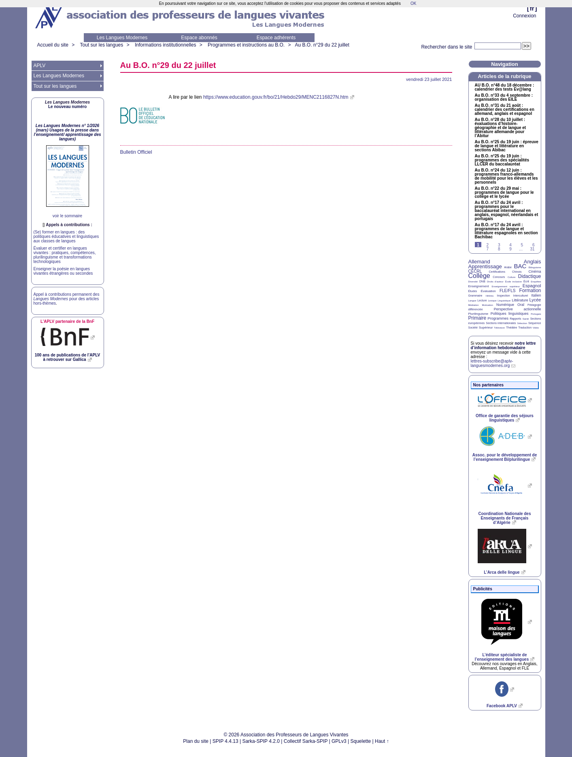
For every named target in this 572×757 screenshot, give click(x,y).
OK (413, 3)
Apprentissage (485, 266)
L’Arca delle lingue (501, 572)
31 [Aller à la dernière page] (532, 249)
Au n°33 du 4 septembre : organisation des (504, 97)
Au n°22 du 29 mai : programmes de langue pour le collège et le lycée (504, 193)
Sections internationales (501, 323)
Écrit (526, 281)
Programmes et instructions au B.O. (246, 45)
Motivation (487, 305)
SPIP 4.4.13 (225, 741)
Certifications (497, 271)
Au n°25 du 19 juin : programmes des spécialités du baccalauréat (502, 160)
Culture (511, 277)
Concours (499, 277)
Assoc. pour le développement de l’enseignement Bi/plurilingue (504, 457)
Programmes (497, 318)
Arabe (508, 267)
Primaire (477, 318)
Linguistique (504, 300)
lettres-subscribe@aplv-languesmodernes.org (492, 363)
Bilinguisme (535, 267)
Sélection (522, 323)
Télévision (499, 328)
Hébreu (490, 296)
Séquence (534, 323)
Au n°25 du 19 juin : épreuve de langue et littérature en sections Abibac (506, 146)
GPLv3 (339, 741)
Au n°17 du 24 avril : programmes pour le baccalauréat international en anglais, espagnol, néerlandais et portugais (506, 211)
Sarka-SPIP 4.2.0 (261, 741)
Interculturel (520, 295)
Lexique (492, 300)
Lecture (482, 300)
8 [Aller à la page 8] (499, 249)
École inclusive (513, 281)
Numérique (505, 305)
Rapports (515, 318)
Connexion (524, 16)
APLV (40, 65)
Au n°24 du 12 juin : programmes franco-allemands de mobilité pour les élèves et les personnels (506, 176)
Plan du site (195, 741)
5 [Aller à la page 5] (522, 245)
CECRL (475, 271)
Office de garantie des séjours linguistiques (505, 417)
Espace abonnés (199, 37)
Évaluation (488, 291)
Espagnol (532, 285)
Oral (520, 305)
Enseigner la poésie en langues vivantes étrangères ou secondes (63, 271)
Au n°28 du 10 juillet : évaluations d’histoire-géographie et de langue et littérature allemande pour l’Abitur (500, 128)
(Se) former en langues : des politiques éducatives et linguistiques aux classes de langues (66, 236)
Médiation (473, 305)
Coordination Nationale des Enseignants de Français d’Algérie (504, 518)
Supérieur (486, 327)
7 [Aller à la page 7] (488, 249)
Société (473, 327)
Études (472, 291)
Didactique (529, 276)
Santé (526, 319)
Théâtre (511, 327)
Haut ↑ (382, 741)
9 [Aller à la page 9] (510, 249)
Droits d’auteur (495, 281)
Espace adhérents (276, 37)
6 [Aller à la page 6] (533, 245)
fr (532, 8)
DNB (482, 281)
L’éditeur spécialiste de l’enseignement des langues (502, 657)
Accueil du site (52, 45)
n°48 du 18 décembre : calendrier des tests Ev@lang (504, 87)
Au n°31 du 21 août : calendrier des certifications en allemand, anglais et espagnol (504, 110)
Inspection (503, 295)
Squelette (361, 741)
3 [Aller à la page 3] (499, 245)
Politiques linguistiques (510, 314)
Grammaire (475, 295)
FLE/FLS (507, 290)
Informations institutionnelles (165, 45)
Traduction (525, 327)
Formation (530, 290)
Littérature (520, 300)
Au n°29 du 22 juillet (322, 45)
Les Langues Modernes (122, 37)
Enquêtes (536, 281)
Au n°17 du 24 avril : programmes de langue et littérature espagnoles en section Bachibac (506, 231)
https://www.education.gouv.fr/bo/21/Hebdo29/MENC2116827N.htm (276, 97)
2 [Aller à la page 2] (488, 245)
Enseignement (478, 286)
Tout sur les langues (101, 45)
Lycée (535, 299)
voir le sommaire (67, 216)
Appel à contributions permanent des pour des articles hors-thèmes (67, 298)
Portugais (536, 314)
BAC (520, 266)
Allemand (479, 262)
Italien (536, 295)
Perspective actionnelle (517, 309)
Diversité (473, 281)
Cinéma (535, 271)
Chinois (516, 271)
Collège (479, 275)
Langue (472, 300)
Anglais (532, 262)
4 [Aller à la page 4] (510, 245)
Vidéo (536, 328)
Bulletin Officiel (136, 152)
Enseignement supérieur (506, 286)
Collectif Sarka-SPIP (306, 741)
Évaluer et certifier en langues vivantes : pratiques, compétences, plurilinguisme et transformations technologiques (65, 255)
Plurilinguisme (478, 314)
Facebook (502, 706)
